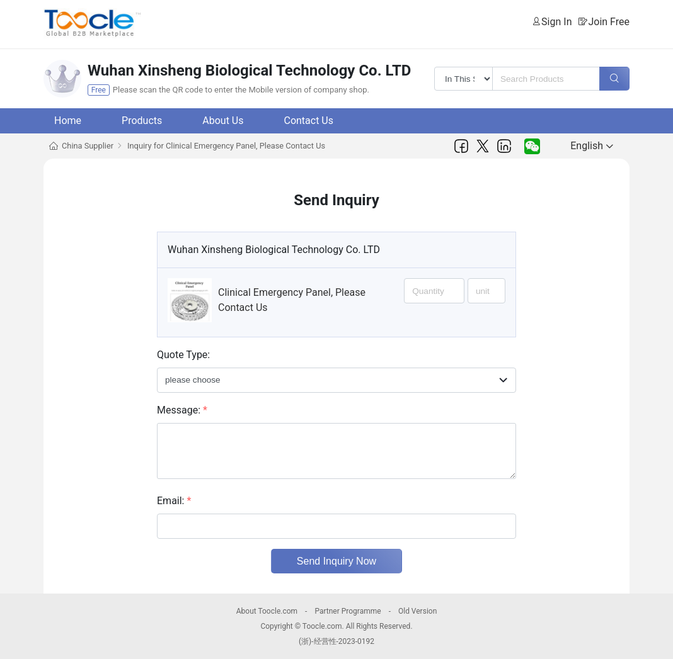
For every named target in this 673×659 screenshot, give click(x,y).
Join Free (609, 22)
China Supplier (87, 145)
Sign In (556, 22)
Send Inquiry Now (336, 561)
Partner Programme (347, 611)
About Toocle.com (266, 611)
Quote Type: (183, 355)
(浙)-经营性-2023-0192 (336, 641)
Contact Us (308, 121)
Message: (182, 410)
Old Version (417, 611)
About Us (222, 121)
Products (142, 121)
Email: (174, 501)
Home (67, 121)
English (591, 146)
